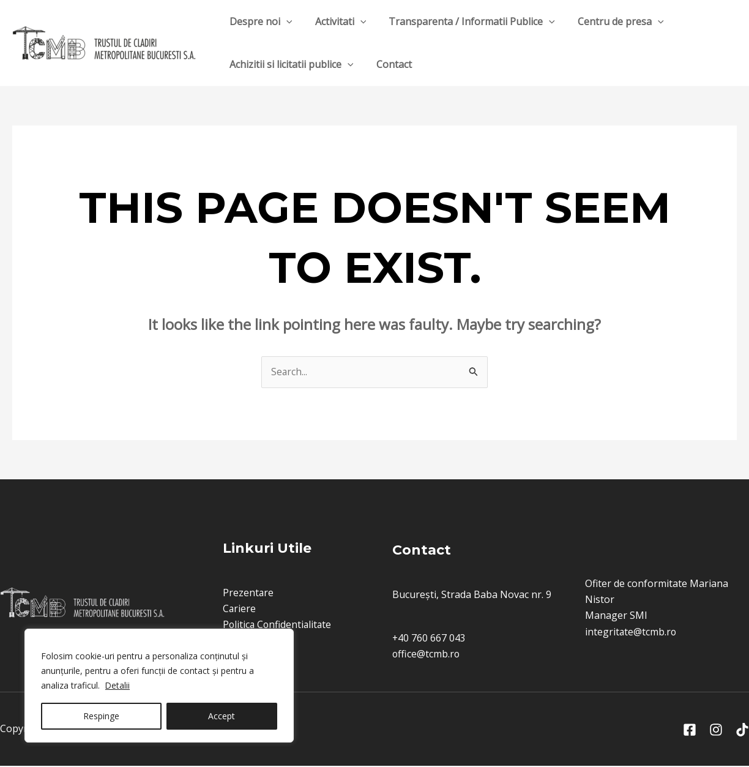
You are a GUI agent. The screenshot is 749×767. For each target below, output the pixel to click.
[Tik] (742, 731)
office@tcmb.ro (426, 655)
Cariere (238, 608)
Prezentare (247, 592)
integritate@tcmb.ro (631, 632)
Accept (221, 716)
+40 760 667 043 (429, 638)
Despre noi (259, 21)
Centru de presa (610, 21)
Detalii (117, 685)
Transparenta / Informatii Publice (464, 21)
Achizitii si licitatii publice (290, 64)
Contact (389, 64)
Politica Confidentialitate (277, 625)
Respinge (101, 716)
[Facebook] (689, 731)
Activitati (336, 21)
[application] (284, 21)
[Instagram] (716, 731)
